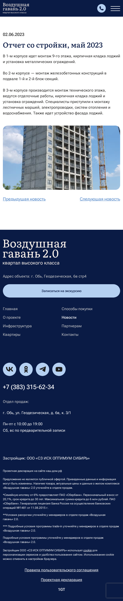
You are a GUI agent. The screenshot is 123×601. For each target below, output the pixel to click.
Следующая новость (100, 199)
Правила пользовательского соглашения (61, 570)
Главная (10, 309)
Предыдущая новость (24, 199)
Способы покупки (77, 309)
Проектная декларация (61, 580)
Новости (69, 317)
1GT (61, 589)
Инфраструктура (17, 326)
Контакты (70, 335)
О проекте (12, 317)
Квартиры (11, 335)
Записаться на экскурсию (61, 291)
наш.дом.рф (54, 471)
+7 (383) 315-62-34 (28, 387)
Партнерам (72, 326)
